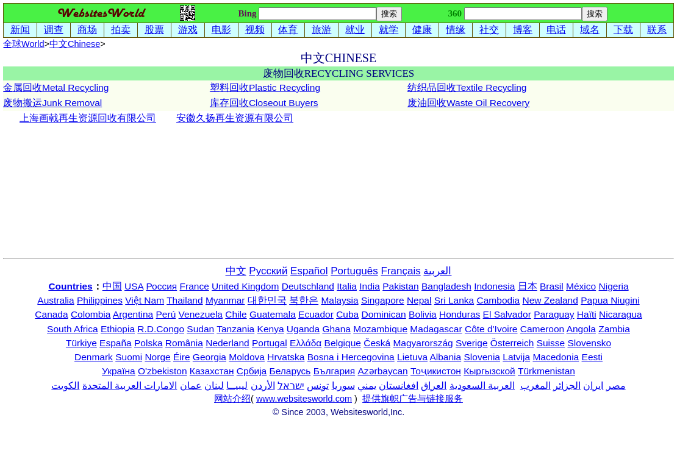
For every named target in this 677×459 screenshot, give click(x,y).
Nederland (227, 343)
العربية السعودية (482, 385)
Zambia (614, 329)
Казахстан (212, 371)
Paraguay (554, 314)
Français (401, 271)
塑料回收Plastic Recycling (265, 87)
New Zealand (550, 300)
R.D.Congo (160, 329)
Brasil (552, 286)
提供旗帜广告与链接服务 (412, 399)
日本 (527, 286)
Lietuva (412, 357)
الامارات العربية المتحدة (129, 385)
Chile (235, 314)
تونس (318, 385)
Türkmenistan (546, 371)
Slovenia (482, 357)
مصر (616, 385)
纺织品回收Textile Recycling (466, 87)
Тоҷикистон (435, 371)
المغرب (535, 385)
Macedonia (555, 357)
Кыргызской (489, 371)
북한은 (303, 300)
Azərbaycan (382, 371)
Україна (118, 371)
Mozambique (380, 329)
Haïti (586, 314)
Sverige (472, 343)
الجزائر (567, 385)
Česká (377, 343)
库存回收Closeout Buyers (264, 103)
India (369, 286)
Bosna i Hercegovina (351, 357)
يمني (366, 385)
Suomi (128, 357)
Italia (347, 286)
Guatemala (272, 314)
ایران (593, 385)
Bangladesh (446, 286)
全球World (24, 44)
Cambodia (498, 300)
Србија (252, 371)
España (115, 343)
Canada (51, 314)
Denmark (93, 357)
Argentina (133, 314)
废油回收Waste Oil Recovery (468, 103)
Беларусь (290, 371)
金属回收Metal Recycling (56, 87)
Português (354, 271)
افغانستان (398, 385)
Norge (157, 357)
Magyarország (423, 343)
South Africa (72, 329)
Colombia (90, 314)
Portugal (269, 343)
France (194, 286)
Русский (268, 271)
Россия (161, 286)
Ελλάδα (305, 343)
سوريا (343, 385)
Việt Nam (144, 300)
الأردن (263, 385)
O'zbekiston (162, 371)
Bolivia (423, 314)
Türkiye (81, 343)
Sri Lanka (454, 300)
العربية (437, 271)
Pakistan (400, 286)
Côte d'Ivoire (491, 329)
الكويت (65, 385)
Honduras (459, 314)
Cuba (347, 314)
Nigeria (614, 286)
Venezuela (201, 314)
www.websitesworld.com (304, 399)
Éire (181, 357)
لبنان (214, 385)
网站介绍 (232, 399)
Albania (445, 357)
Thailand (184, 300)
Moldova (247, 357)
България (334, 371)
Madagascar (436, 329)
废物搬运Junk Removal (52, 103)
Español (309, 271)
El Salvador (507, 314)
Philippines (100, 300)
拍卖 (121, 29)
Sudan (200, 329)
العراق (433, 385)
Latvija (516, 357)
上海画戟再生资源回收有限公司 (88, 118)
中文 (74, 44)
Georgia (209, 357)
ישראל (291, 385)
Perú (166, 314)
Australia (55, 300)
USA (133, 286)
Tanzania (235, 329)
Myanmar (225, 300)
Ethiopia (118, 329)
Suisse (551, 343)
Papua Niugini (610, 300)
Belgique (342, 343)
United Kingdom (245, 286)
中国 (112, 286)
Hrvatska (285, 357)
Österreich (512, 343)
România (184, 343)
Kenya (270, 329)
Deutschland (308, 286)
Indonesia (494, 286)
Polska (148, 343)
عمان (191, 385)
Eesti (592, 357)
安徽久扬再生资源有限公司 (234, 118)
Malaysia (339, 300)
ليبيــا (237, 385)
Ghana (336, 329)
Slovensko (590, 343)
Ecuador (316, 314)
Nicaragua (620, 314)
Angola (581, 329)
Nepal (419, 300)
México (581, 286)
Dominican (384, 314)
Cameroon (542, 329)
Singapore (382, 300)
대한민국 (267, 300)
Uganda (303, 329)
